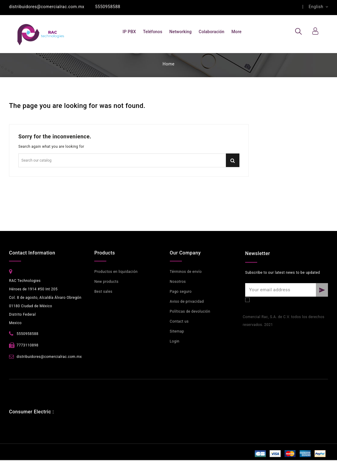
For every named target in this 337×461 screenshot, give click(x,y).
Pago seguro (181, 291)
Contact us (179, 321)
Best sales (103, 291)
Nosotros (178, 281)
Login (174, 341)
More (237, 31)
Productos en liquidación (116, 272)
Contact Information (32, 253)
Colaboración (211, 31)
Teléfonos (152, 31)
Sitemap (177, 331)
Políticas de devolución (190, 311)
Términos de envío (186, 272)
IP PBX (129, 31)
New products (106, 281)
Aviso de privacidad (187, 301)
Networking (180, 31)
